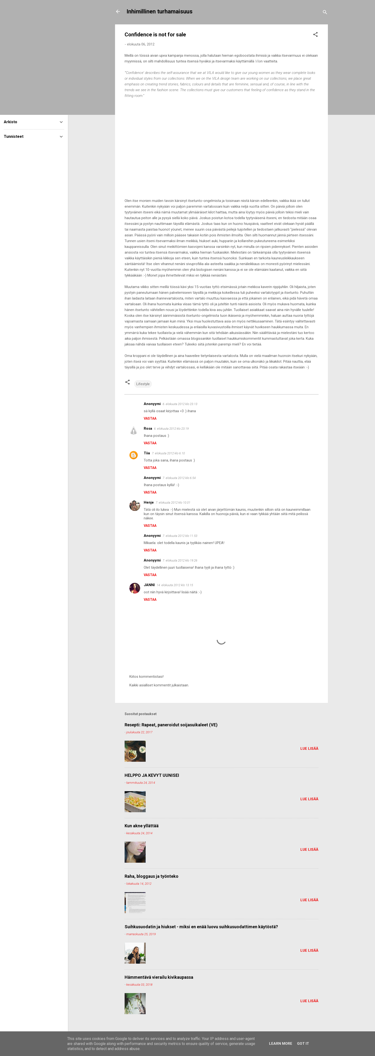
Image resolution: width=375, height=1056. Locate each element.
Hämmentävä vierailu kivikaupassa (159, 977)
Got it (303, 1043)
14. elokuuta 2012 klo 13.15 (175, 585)
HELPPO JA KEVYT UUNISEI (152, 775)
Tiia (147, 453)
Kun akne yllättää (142, 825)
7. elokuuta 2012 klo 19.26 (180, 560)
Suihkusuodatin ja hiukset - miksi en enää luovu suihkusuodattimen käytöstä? (201, 926)
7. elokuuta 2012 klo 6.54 (179, 478)
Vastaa (150, 418)
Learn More (280, 1043)
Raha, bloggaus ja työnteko (151, 876)
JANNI (149, 585)
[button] (315, 35)
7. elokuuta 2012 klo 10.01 (173, 502)
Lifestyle (143, 384)
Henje (149, 502)
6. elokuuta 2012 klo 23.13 (180, 404)
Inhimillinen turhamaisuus (160, 11)
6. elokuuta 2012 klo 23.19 (171, 428)
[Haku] (325, 13)
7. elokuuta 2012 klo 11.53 (180, 536)
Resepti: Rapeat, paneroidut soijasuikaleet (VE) (171, 724)
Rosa (148, 428)
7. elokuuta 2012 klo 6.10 (168, 453)
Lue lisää (309, 748)
